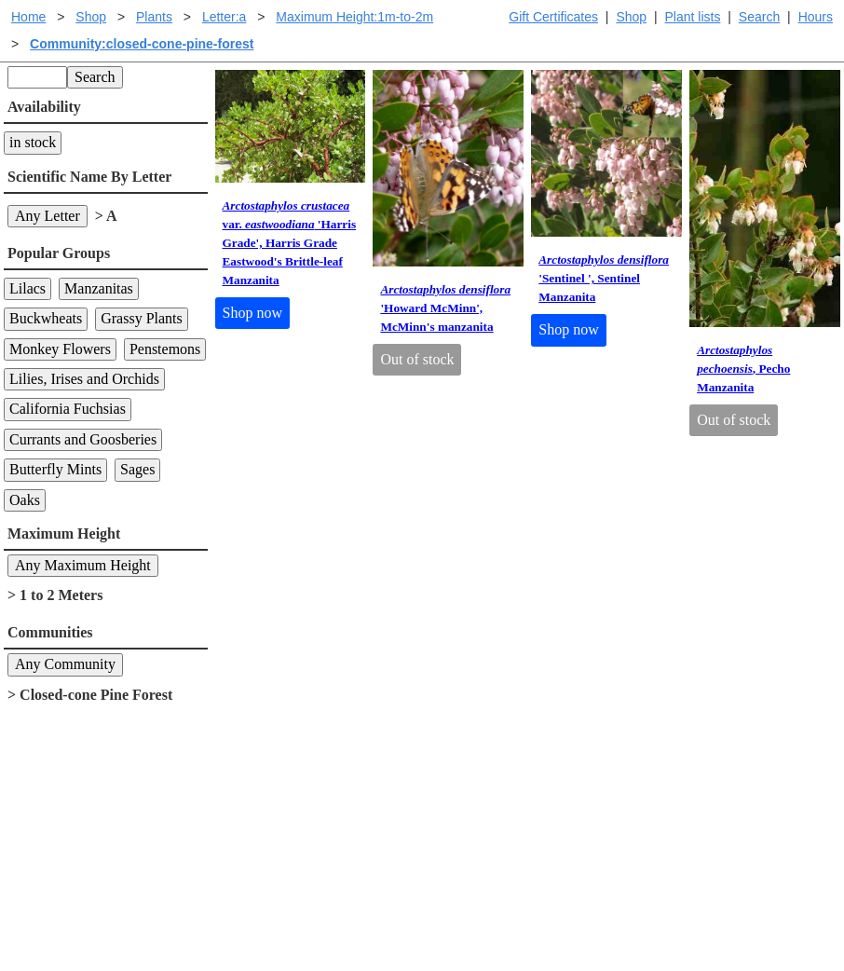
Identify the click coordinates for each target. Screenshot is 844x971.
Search (759, 16)
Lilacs (27, 288)
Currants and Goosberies (83, 439)
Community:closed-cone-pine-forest (141, 43)
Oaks (24, 500)
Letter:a (224, 16)
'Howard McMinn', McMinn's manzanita (445, 308)
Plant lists (693, 16)
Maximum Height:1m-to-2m (354, 16)
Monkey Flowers (60, 349)
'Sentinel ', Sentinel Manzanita (603, 278)
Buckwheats (45, 318)
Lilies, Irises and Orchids (84, 379)
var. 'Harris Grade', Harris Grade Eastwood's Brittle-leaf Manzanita (290, 242)
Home (28, 16)
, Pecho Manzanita (743, 368)
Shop (631, 16)
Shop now (252, 313)
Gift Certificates (553, 16)
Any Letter (47, 216)
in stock (32, 142)
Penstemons (164, 349)
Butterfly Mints (55, 469)
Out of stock (417, 359)
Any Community (65, 664)
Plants (154, 16)
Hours (815, 16)
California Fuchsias (67, 409)
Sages (137, 469)
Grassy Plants (142, 318)
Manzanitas (98, 288)
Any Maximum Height (83, 565)
